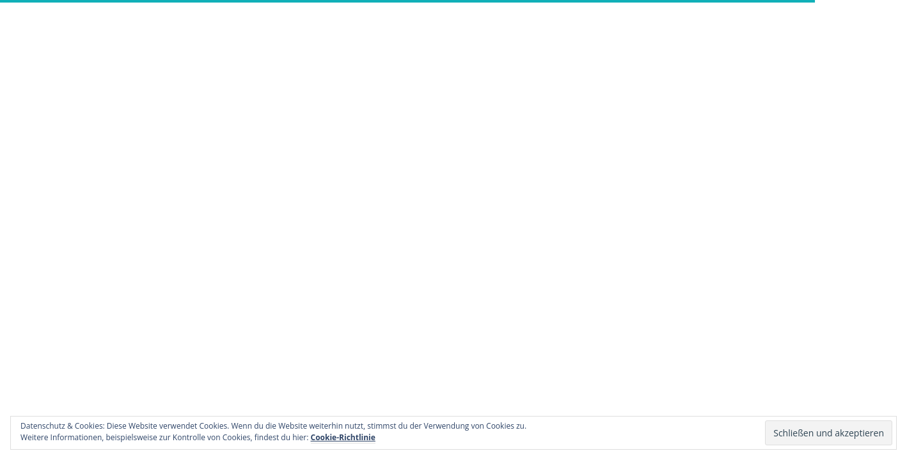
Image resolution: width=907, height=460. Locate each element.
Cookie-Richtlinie (343, 437)
